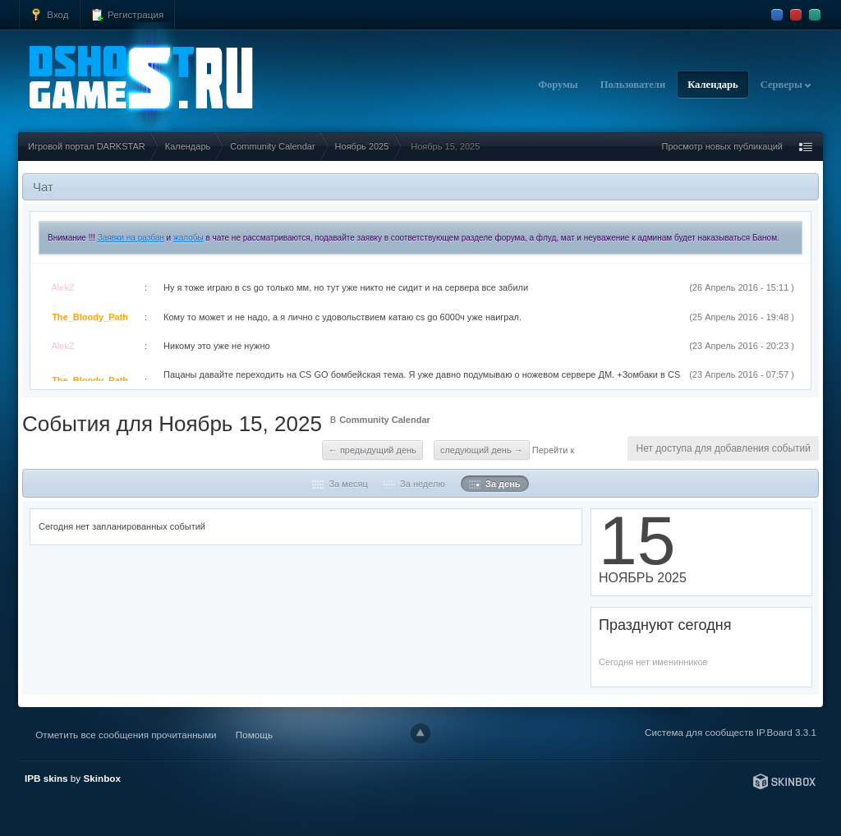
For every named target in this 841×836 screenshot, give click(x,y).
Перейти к (553, 450)
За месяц (339, 484)
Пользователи (633, 84)
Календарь (712, 84)
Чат (43, 187)
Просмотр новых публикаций (722, 146)
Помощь (254, 734)
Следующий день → (481, 450)
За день (495, 484)
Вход (49, 14)
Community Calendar (384, 420)
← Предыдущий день (372, 450)
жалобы (188, 237)
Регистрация (127, 14)
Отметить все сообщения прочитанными (125, 734)
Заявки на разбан (131, 237)
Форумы (558, 84)
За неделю (414, 484)
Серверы (786, 84)
